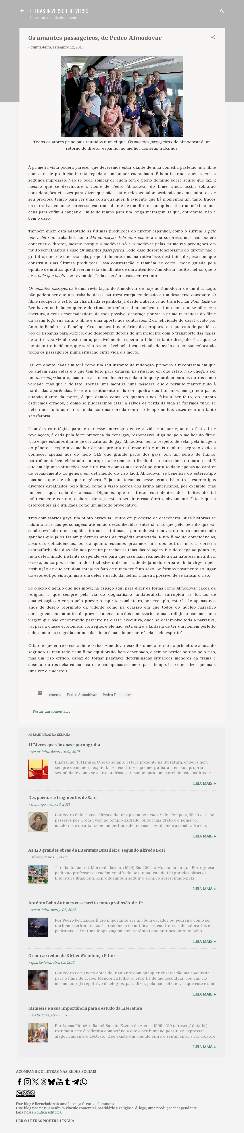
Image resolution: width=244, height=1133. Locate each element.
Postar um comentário (51, 711)
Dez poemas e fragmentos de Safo (62, 797)
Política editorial (48, 1112)
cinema (55, 695)
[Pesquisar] (222, 12)
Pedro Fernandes (117, 695)
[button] (213, 38)
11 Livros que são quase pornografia (64, 744)
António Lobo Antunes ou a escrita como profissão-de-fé (85, 902)
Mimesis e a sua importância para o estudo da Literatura (85, 1008)
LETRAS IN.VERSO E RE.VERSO (59, 11)
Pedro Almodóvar (82, 695)
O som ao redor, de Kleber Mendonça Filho (71, 955)
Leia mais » (204, 783)
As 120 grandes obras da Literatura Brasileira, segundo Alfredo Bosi (96, 850)
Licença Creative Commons (91, 1104)
